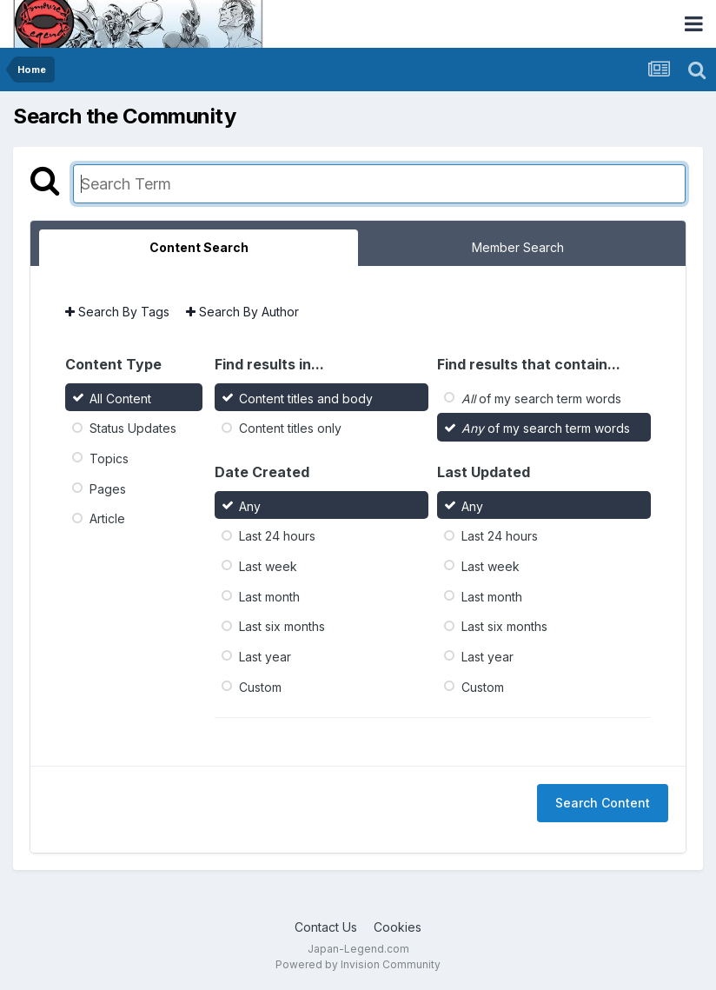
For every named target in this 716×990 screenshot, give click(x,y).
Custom (260, 686)
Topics (109, 458)
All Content (120, 397)
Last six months (282, 626)
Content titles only (290, 428)
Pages (108, 488)
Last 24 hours (277, 535)
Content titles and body (306, 397)
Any (250, 505)
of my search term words (541, 397)
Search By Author (242, 311)
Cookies (397, 927)
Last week (268, 566)
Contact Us (326, 927)
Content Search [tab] (199, 247)
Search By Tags (117, 311)
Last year (265, 656)
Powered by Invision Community (358, 964)
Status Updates (133, 428)
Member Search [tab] (518, 247)
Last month (269, 595)
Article (107, 518)
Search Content (602, 802)
